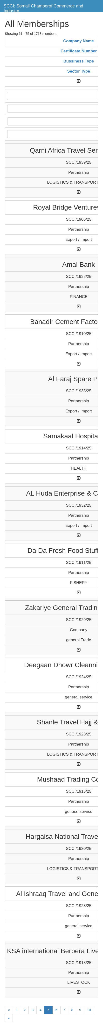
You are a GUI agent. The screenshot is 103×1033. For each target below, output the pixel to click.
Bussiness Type (78, 61)
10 (89, 1010)
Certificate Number (79, 51)
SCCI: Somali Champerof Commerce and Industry (43, 8)
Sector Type (78, 71)
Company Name (78, 41)
